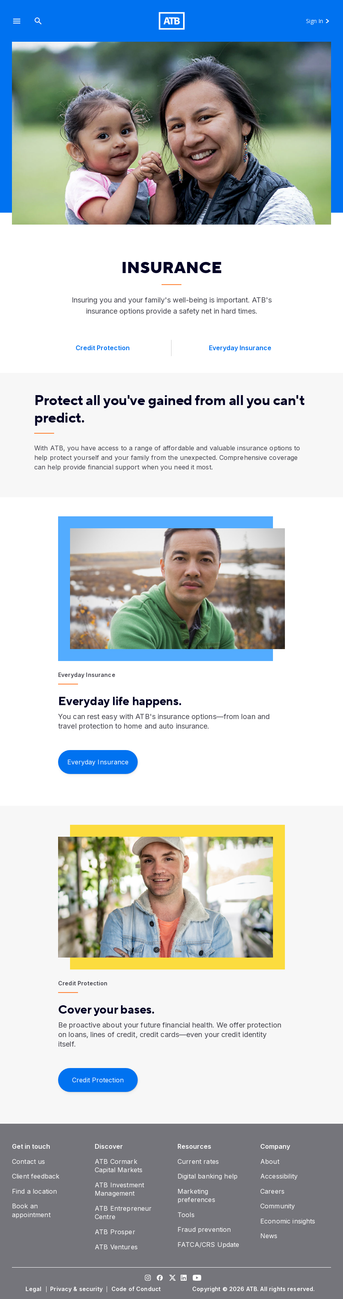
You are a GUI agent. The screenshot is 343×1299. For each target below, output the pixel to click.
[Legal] (34, 1289)
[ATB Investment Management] (119, 1189)
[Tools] (186, 1215)
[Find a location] (34, 1191)
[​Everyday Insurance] (98, 761)
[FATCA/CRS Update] (208, 1245)
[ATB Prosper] (115, 1232)
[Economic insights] (288, 1221)
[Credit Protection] (98, 1079)
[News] (269, 1236)
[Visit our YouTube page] (195, 1278)
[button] (16, 21)
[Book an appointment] (31, 1210)
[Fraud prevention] (204, 1229)
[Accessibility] (279, 1176)
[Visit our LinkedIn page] (183, 1278)
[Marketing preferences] (196, 1195)
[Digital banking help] (207, 1176)
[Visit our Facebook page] (160, 1278)
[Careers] (272, 1191)
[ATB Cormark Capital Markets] (118, 1165)
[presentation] (171, 133)
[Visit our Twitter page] (171, 1278)
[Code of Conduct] (137, 1289)
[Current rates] (198, 1161)
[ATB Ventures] (116, 1247)
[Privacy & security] (77, 1289)
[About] (269, 1161)
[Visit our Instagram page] (148, 1278)
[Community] (277, 1206)
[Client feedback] (35, 1176)
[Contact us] (28, 1161)
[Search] (38, 21)
